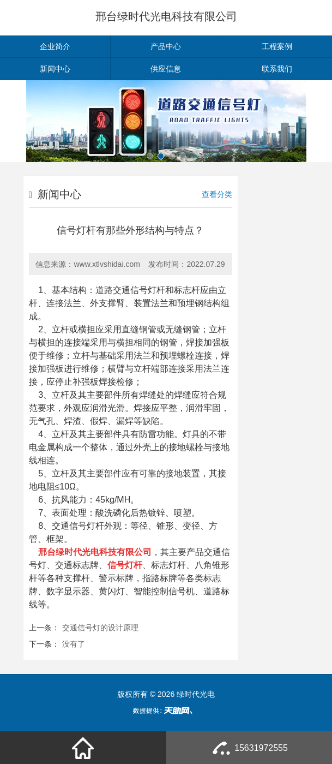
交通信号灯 (134, 290)
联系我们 (277, 68)
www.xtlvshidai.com (107, 264)
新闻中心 (55, 68)
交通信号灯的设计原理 (100, 627)
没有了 (73, 644)
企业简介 (55, 46)
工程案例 (277, 46)
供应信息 (165, 68)
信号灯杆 (86, 525)
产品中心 (165, 46)
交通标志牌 (77, 565)
